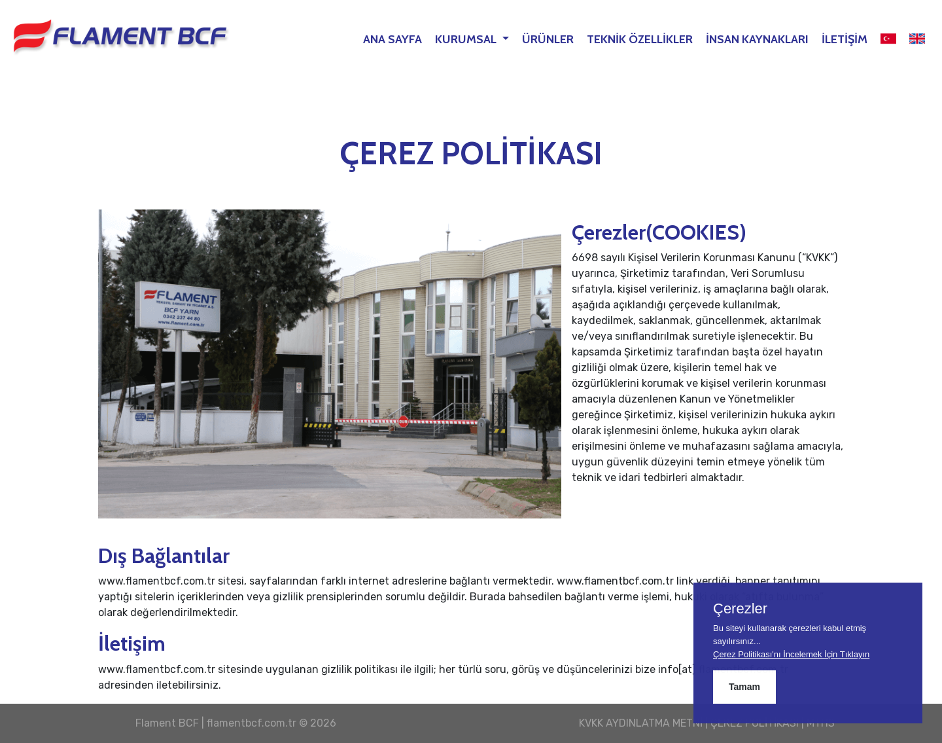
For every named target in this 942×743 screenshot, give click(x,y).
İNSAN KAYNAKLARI (757, 39)
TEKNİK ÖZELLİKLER (640, 39)
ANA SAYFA (392, 39)
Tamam (744, 686)
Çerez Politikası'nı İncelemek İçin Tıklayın (791, 654)
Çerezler (740, 608)
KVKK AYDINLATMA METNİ (641, 723)
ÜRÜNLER (548, 39)
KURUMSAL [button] (467, 39)
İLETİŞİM (844, 39)
